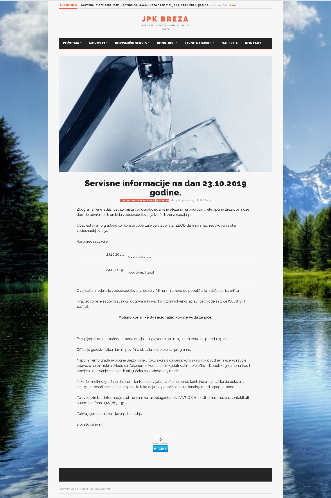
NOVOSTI (97, 43)
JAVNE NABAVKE (198, 43)
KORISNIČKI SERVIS (131, 43)
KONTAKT (253, 43)
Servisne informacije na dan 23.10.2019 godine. (165, 187)
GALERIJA (229, 43)
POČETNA (71, 43)
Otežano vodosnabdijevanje (138, 200)
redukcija (163, 200)
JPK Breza (165, 19)
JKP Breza (205, 200)
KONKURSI (166, 43)
